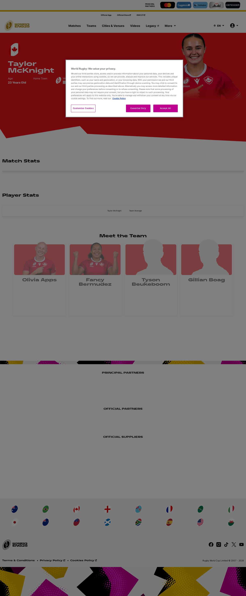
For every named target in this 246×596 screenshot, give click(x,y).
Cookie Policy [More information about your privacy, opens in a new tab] (119, 98)
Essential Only (138, 108)
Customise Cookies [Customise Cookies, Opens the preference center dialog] (83, 108)
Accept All (165, 108)
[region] (124, 88)
